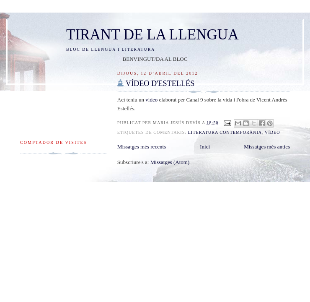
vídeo (151, 99)
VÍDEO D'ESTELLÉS (160, 83)
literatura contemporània (225, 132)
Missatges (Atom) (170, 162)
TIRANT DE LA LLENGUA (152, 34)
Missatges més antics (267, 146)
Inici (205, 146)
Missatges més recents (141, 146)
